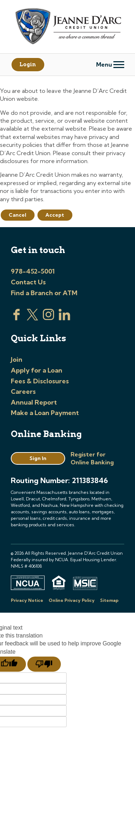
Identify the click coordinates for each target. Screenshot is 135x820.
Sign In (38, 458)
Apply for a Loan (36, 370)
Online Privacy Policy (72, 600)
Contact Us (28, 282)
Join (16, 359)
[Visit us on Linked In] (64, 318)
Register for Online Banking (92, 458)
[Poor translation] (44, 664)
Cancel (17, 215)
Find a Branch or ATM (44, 293)
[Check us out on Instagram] (48, 318)
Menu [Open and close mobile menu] (110, 64)
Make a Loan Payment (45, 413)
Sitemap (109, 600)
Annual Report (34, 402)
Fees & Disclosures (40, 381)
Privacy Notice (27, 600)
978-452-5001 (33, 271)
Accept (54, 215)
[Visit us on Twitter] (32, 318)
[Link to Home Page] (67, 27)
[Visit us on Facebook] (16, 318)
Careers (23, 391)
